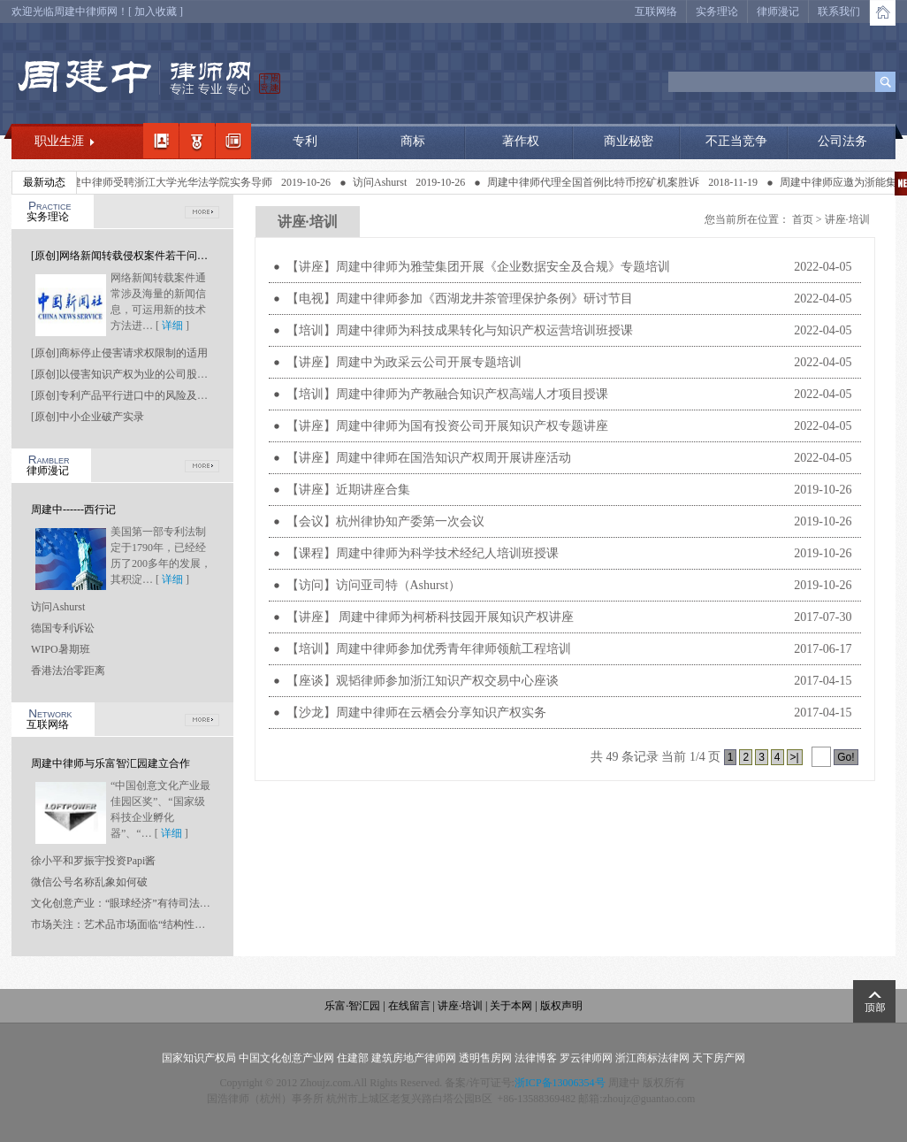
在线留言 (409, 1006)
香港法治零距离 (68, 670)
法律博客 (535, 1058)
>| (794, 757)
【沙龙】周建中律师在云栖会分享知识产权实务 (416, 712)
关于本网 (511, 1006)
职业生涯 (59, 141)
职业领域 (197, 140)
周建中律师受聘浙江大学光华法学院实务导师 (170, 182)
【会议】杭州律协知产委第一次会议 (385, 521)
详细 (172, 325)
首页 (802, 219)
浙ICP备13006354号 (560, 1083)
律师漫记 (778, 11)
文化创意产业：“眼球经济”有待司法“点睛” (130, 903)
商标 (412, 141)
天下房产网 (718, 1058)
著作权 (520, 141)
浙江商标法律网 (652, 1058)
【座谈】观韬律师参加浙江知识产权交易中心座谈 (422, 680)
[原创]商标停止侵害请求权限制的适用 (119, 353)
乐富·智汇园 (353, 1006)
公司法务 (842, 141)
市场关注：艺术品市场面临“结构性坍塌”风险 (136, 924)
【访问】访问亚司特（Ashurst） (373, 585)
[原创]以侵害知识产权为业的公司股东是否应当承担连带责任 (172, 374)
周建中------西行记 (73, 509)
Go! (845, 757)
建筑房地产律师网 (413, 1058)
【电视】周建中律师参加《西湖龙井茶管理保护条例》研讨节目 (459, 298)
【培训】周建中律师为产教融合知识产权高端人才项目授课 (447, 394)
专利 (305, 141)
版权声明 (561, 1006)
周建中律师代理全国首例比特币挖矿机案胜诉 (597, 182)
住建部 (353, 1058)
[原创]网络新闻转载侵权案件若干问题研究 (130, 255)
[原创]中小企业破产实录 (87, 416)
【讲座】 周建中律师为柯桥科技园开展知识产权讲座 (430, 617)
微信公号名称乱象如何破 (89, 882)
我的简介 (161, 140)
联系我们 (839, 11)
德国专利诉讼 (63, 628)
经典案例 (233, 140)
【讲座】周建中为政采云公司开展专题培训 (404, 362)
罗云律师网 (586, 1058)
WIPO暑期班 (60, 649)
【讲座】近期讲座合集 (348, 489)
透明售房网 (485, 1058)
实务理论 (717, 11)
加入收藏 (155, 11)
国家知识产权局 (199, 1058)
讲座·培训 (847, 219)
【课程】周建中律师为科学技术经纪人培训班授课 (422, 553)
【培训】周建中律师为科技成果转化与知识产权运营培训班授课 (459, 330)
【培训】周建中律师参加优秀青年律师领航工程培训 (428, 648)
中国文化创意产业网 (286, 1058)
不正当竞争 (736, 141)
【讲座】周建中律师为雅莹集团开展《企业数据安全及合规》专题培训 (478, 266)
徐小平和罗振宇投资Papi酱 (93, 861)
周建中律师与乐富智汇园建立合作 (110, 763)
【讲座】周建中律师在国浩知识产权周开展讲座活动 (428, 457)
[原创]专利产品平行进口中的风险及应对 (124, 395)
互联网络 (656, 11)
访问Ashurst (383, 182)
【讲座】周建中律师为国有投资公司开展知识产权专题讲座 (447, 426)
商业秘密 (628, 141)
